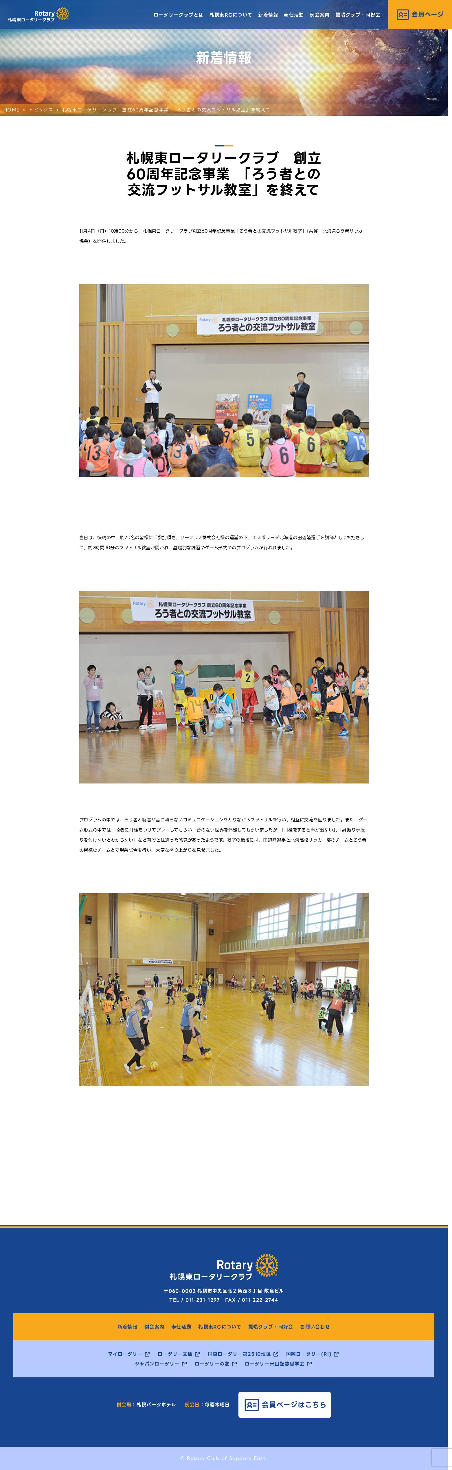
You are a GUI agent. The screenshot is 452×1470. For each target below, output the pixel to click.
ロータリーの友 (212, 1364)
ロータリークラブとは (179, 15)
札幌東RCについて (231, 15)
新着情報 (268, 15)
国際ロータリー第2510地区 (239, 1354)
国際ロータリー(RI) (309, 1354)
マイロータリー (125, 1354)
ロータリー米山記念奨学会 (275, 1364)
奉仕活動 (294, 15)
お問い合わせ (315, 1327)
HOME (11, 109)
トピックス (41, 109)
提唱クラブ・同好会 (358, 15)
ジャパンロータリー (157, 1364)
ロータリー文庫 (175, 1354)
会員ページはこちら (294, 1404)
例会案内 (320, 15)
